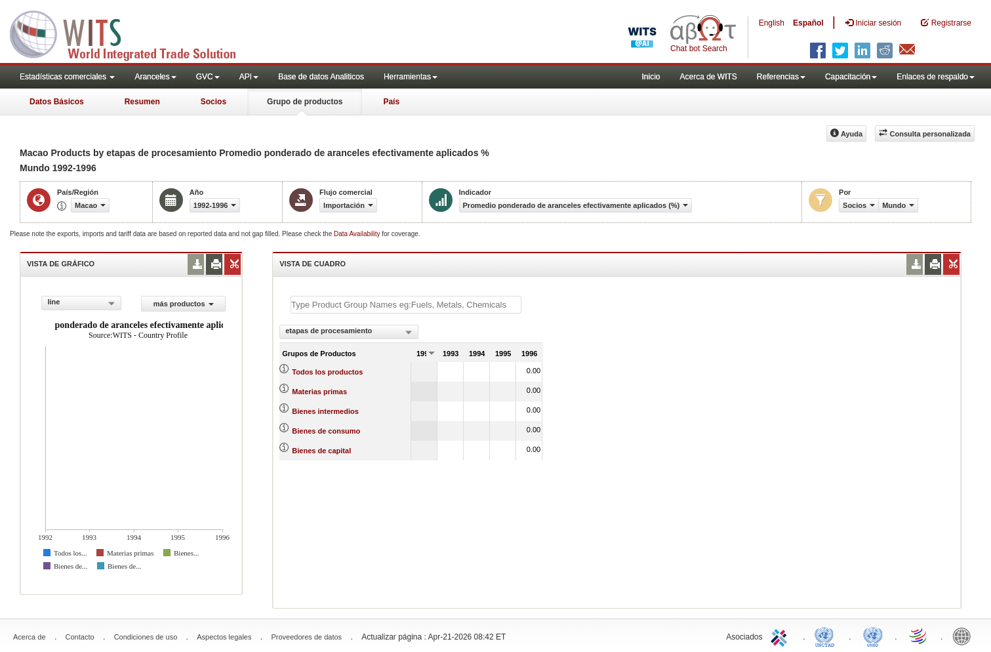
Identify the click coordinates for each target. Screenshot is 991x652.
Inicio (650, 76)
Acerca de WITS (708, 76)
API (248, 76)
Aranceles (155, 76)
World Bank (965, 635)
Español (808, 23)
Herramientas (410, 76)
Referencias (781, 76)
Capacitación (851, 76)
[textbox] (406, 305)
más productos (183, 304)
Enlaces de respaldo (936, 76)
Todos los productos (327, 372)
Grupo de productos (304, 101)
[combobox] (81, 303)
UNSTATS (873, 635)
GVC (208, 76)
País (391, 101)
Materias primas (319, 392)
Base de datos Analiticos (321, 76)
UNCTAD (827, 635)
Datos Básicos (57, 101)
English (771, 23)
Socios (213, 101)
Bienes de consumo (326, 431)
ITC (781, 635)
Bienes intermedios (325, 411)
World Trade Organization (919, 635)
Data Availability (358, 233)
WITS (131, 33)
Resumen (142, 101)
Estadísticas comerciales (67, 76)
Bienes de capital (321, 451)
